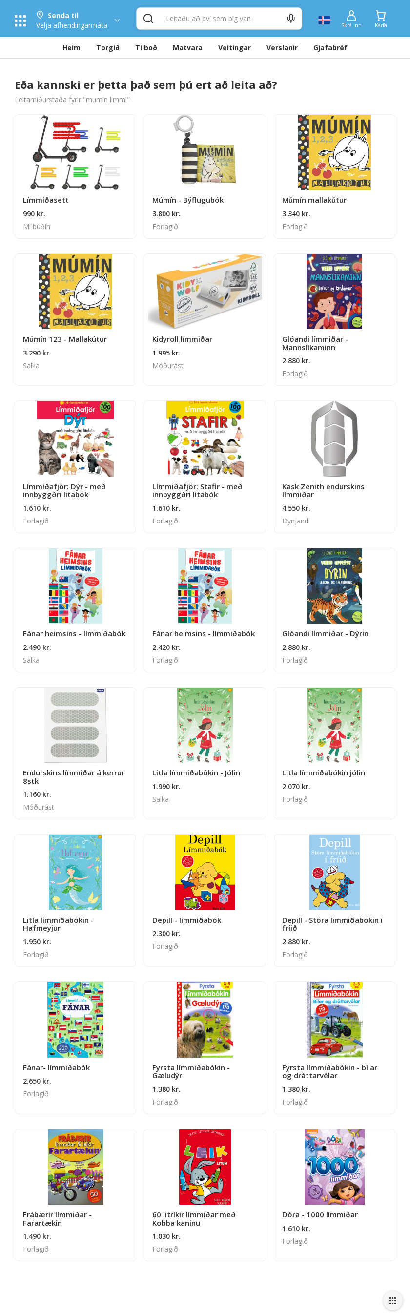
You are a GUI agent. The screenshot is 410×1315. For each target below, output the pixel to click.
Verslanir (282, 47)
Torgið (108, 47)
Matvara (188, 47)
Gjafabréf (330, 47)
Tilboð (146, 47)
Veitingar (234, 47)
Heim (71, 47)
